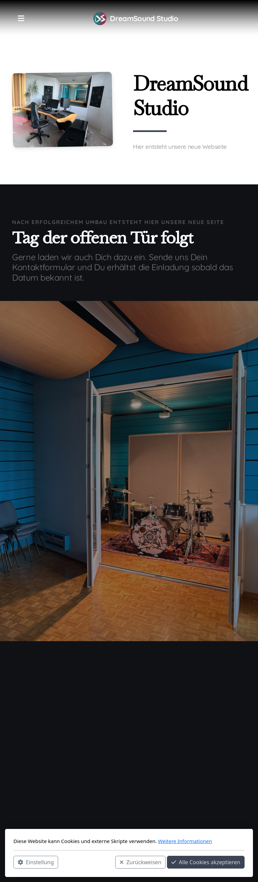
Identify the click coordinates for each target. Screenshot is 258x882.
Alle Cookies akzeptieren (205, 862)
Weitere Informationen (185, 841)
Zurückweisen (140, 862)
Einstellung (36, 862)
